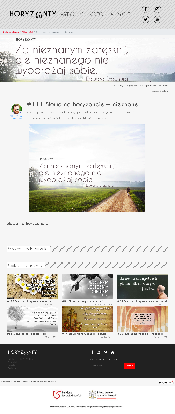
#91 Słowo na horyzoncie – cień (82, 301)
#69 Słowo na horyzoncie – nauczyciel (142, 301)
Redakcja (12, 368)
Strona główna (10, 32)
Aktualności (27, 32)
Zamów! (129, 366)
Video (98, 14)
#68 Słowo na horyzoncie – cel (26, 333)
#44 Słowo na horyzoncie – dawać (84, 333)
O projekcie (13, 362)
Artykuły (74, 14)
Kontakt (11, 365)
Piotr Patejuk (17, 116)
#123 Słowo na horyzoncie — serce (29, 301)
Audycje (120, 14)
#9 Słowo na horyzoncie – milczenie (140, 333)
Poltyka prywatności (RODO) (20, 359)
